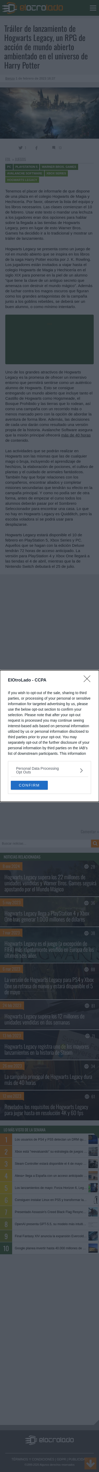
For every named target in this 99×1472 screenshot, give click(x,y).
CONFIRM (29, 785)
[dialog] (49, 736)
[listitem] (49, 770)
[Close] (89, 680)
